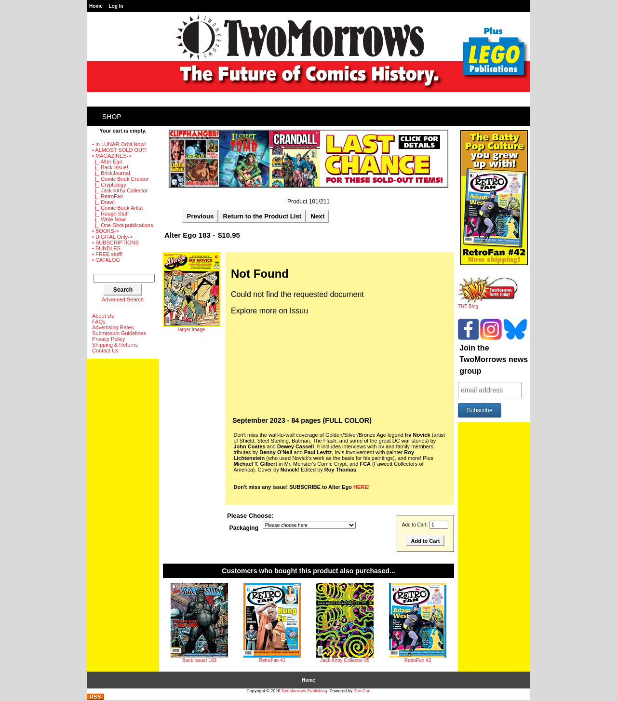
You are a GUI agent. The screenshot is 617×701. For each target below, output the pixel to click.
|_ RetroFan (107, 196)
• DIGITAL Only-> (112, 237)
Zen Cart (362, 690)
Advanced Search (123, 299)
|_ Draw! (103, 202)
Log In (116, 6)
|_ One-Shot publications (122, 225)
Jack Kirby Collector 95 (344, 660)
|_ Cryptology (109, 185)
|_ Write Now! (109, 219)
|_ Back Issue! (110, 167)
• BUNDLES (106, 248)
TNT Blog (488, 304)
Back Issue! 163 (199, 660)
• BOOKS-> (105, 231)
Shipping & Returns (115, 345)
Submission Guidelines (119, 333)
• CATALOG (106, 260)
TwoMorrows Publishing (304, 690)
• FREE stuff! (107, 254)
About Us (103, 316)
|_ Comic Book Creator (120, 179)
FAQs (99, 321)
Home (96, 6)
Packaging (244, 528)
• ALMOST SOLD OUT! (119, 150)
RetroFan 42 (417, 660)
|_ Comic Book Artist (117, 208)
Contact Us (105, 350)
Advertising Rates (113, 327)
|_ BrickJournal (111, 173)
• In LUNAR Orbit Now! (119, 144)
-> (112, 156)
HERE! (361, 487)
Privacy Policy (108, 339)
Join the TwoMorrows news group (493, 359)
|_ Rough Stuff (110, 213)
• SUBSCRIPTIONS (115, 242)
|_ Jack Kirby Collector (120, 190)
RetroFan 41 (272, 660)
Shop (111, 117)
